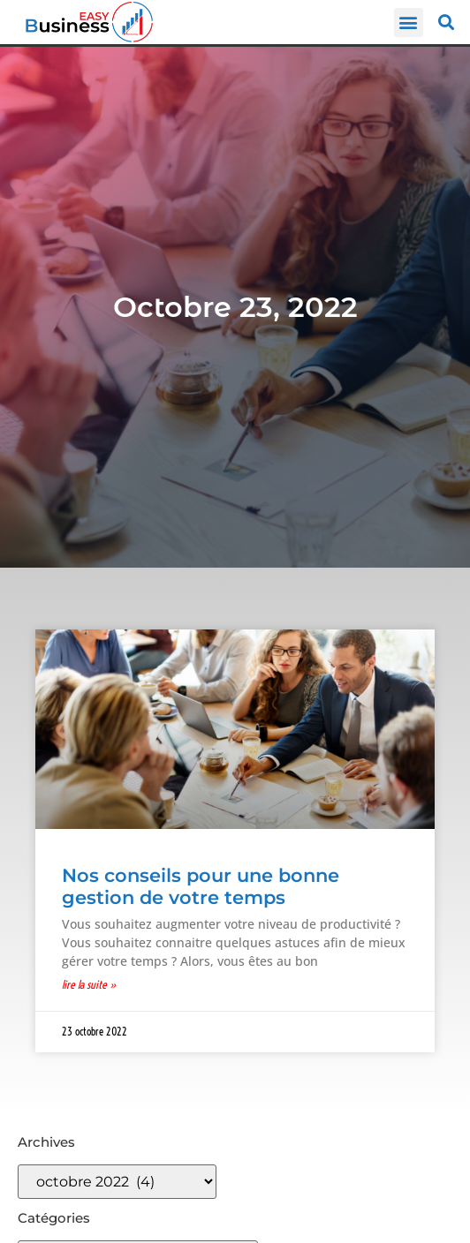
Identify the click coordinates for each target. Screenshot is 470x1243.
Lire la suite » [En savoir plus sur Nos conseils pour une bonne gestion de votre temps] (89, 984)
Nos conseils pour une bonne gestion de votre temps (200, 886)
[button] (408, 22)
